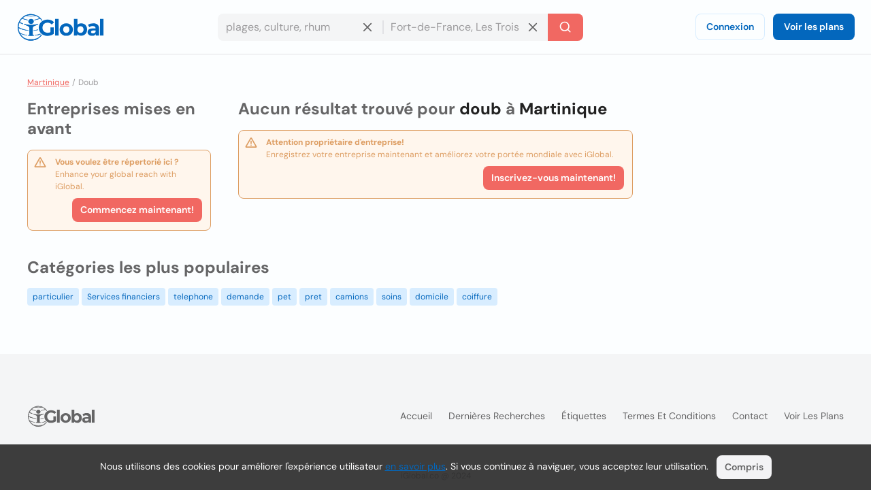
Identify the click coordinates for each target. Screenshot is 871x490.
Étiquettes (583, 416)
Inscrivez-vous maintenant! (553, 178)
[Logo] (60, 27)
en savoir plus (415, 466)
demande (245, 296)
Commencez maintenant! (137, 209)
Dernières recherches (496, 416)
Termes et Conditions (669, 416)
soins (391, 296)
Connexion (730, 26)
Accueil (416, 416)
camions (351, 296)
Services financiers (123, 296)
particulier (53, 296)
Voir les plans (814, 26)
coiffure (477, 296)
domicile (431, 296)
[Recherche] (565, 27)
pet (284, 296)
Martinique (48, 82)
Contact (750, 416)
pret (313, 296)
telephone (193, 296)
